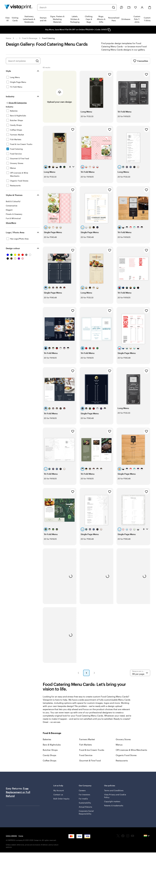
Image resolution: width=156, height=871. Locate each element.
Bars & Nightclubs (52, 748)
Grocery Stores (123, 742)
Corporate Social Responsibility (86, 815)
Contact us (58, 798)
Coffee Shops (49, 763)
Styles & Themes (14, 198)
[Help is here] (121, 7)
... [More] (16, 38)
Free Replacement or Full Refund (18, 795)
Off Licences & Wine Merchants (131, 753)
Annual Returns (85, 810)
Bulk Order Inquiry (61, 802)
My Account (58, 793)
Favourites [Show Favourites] (140, 64)
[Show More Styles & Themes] (11, 226)
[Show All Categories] (16, 105)
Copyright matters (112, 804)
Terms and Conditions (113, 793)
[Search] (113, 7)
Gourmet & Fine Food (90, 763)
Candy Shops (49, 758)
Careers (82, 793)
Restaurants (122, 763)
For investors (84, 798)
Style (8, 74)
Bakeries (47, 742)
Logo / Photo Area (15, 235)
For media (83, 802)
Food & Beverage (29, 38)
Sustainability (85, 806)
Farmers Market (87, 742)
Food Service (85, 758)
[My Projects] (129, 7)
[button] (78, 676)
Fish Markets (85, 748)
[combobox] (75, 7)
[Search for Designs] (37, 64)
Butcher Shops (50, 753)
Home (8, 38)
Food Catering (48, 38)
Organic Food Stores (126, 758)
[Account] (142, 7)
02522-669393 (11, 839)
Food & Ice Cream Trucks (91, 753)
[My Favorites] (135, 7)
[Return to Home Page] (18, 7)
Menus (119, 748)
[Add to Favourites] (109, 77)
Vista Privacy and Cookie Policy (115, 799)
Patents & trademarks (113, 809)
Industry (10, 99)
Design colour (13, 251)
